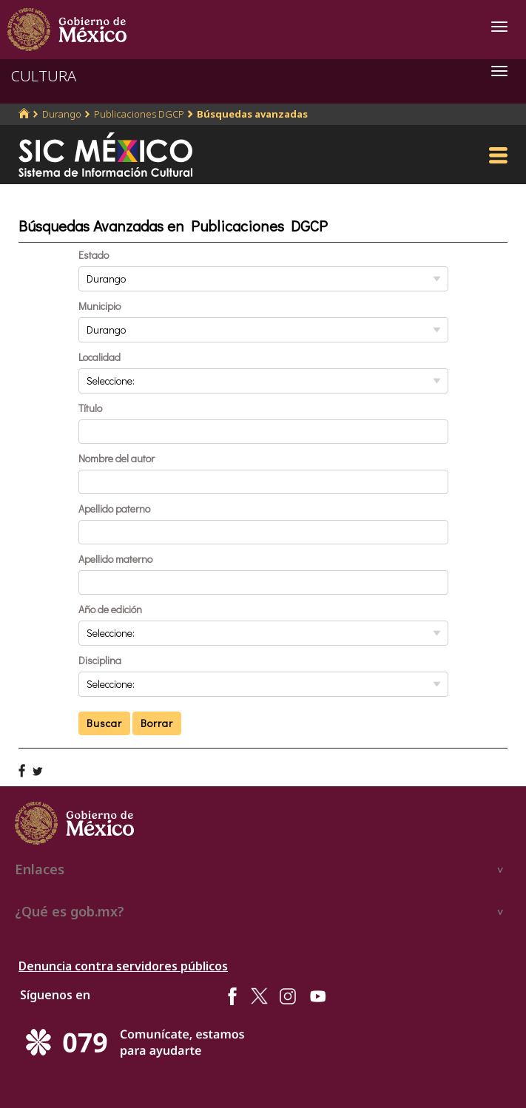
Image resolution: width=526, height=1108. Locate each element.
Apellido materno (115, 559)
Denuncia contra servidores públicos (123, 966)
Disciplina (99, 660)
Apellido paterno (114, 508)
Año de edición (110, 609)
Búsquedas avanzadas (252, 114)
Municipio (99, 306)
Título (90, 408)
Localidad (99, 357)
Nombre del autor (116, 458)
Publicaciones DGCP (139, 114)
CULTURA (43, 76)
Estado (93, 255)
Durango (61, 114)
